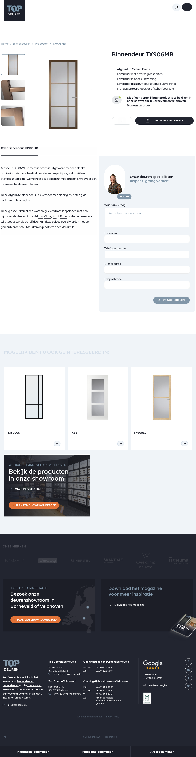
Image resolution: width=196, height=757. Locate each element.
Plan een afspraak (139, 105)
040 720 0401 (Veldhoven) (64, 694)
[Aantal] (123, 120)
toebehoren (34, 686)
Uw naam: (111, 233)
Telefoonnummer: (115, 248)
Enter (64, 216)
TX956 (81, 178)
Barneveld (9, 694)
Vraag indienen (173, 300)
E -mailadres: (113, 263)
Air (55, 216)
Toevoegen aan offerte (165, 121)
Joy (40, 216)
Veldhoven (25, 694)
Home (5, 43)
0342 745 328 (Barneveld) (64, 675)
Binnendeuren (22, 43)
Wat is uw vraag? (115, 205)
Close (48, 216)
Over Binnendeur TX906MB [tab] (19, 148)
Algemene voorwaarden (89, 718)
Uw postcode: (113, 279)
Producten (43, 43)
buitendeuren (11, 686)
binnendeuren (25, 682)
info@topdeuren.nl (15, 706)
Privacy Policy (112, 718)
